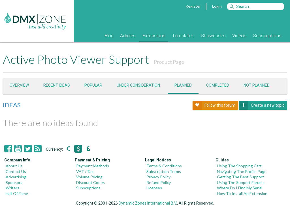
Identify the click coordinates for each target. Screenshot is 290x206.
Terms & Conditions (164, 165)
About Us (14, 165)
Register (193, 6)
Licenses (154, 187)
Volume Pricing (89, 176)
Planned (183, 85)
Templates (183, 35)
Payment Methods (92, 165)
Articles (128, 35)
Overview (19, 85)
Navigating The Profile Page (241, 171)
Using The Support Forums (241, 182)
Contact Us (16, 171)
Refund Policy (158, 182)
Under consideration (138, 85)
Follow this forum (214, 105)
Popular (93, 85)
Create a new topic (261, 105)
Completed (217, 85)
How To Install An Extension (242, 193)
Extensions (153, 35)
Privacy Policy (158, 176)
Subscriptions (267, 35)
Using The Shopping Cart (239, 165)
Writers (12, 187)
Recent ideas (56, 85)
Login (217, 6)
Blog (109, 35)
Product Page (169, 62)
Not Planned (257, 85)
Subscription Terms (163, 171)
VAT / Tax (84, 171)
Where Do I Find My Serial (239, 187)
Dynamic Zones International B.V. (148, 203)
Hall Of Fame (17, 193)
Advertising (16, 176)
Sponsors (14, 182)
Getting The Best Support (240, 176)
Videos (239, 35)
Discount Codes (90, 182)
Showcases (213, 35)
